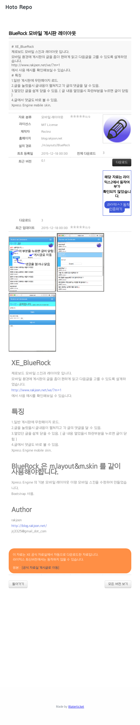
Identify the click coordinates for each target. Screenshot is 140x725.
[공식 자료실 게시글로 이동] (40, 568)
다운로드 (122, 162)
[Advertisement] (74, 633)
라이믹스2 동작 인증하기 (118, 207)
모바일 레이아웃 (52, 117)
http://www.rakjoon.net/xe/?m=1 (36, 390)
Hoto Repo (18, 7)
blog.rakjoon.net (51, 138)
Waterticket (76, 706)
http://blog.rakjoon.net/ (29, 526)
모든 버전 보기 (118, 584)
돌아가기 (18, 584)
